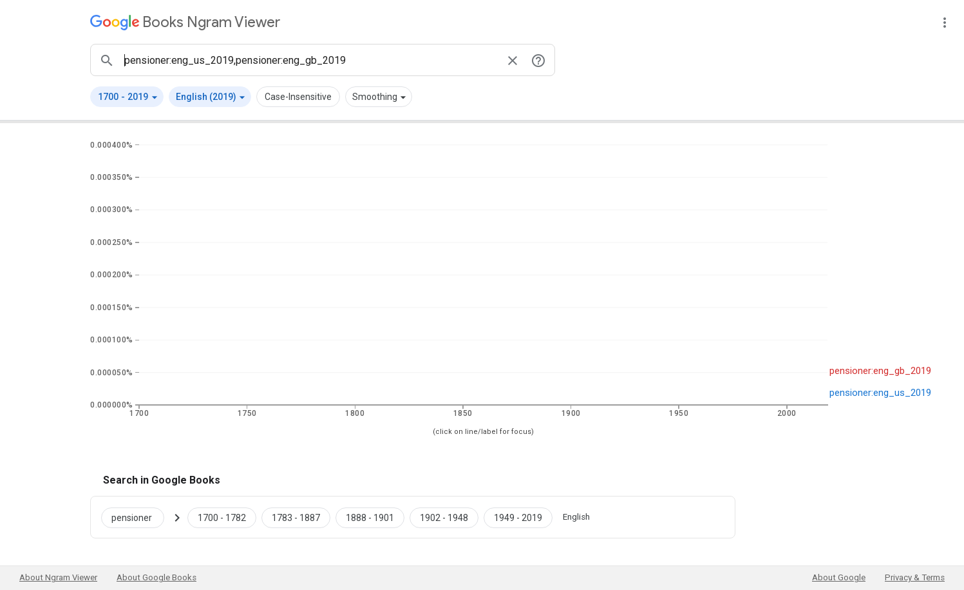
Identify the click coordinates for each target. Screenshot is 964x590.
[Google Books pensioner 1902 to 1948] (444, 517)
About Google (838, 577)
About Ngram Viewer (58, 577)
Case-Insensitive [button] (298, 97)
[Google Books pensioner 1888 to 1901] (370, 517)
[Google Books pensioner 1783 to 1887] (296, 517)
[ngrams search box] (309, 59)
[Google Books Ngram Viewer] (185, 22)
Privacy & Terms (915, 577)
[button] (127, 96)
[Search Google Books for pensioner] (138, 517)
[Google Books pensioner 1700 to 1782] (222, 517)
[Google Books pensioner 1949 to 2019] (518, 517)
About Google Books (156, 577)
